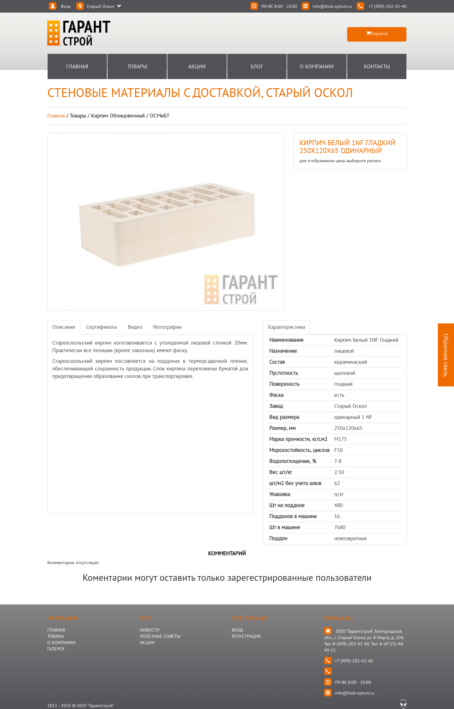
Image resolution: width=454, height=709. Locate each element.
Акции (197, 66)
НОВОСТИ (150, 630)
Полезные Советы (160, 636)
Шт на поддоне (287, 505)
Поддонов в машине (293, 516)
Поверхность (284, 383)
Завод (276, 406)
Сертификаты (101, 326)
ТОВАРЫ (55, 636)
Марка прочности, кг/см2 (298, 439)
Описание (63, 326)
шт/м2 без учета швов (295, 483)
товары (78, 115)
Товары (137, 66)
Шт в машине (284, 527)
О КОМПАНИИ (61, 642)
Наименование (286, 339)
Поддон (278, 538)
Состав (277, 361)
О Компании (317, 66)
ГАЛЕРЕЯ (55, 649)
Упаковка (279, 494)
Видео (135, 326)
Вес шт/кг (280, 472)
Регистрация (246, 636)
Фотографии (167, 326)
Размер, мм (282, 428)
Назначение (283, 350)
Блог (257, 66)
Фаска (276, 395)
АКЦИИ (147, 642)
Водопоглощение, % (292, 461)
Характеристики (286, 326)
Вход (237, 630)
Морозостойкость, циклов (299, 450)
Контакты (377, 66)
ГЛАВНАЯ (56, 630)
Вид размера (284, 417)
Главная (77, 66)
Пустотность (283, 372)
